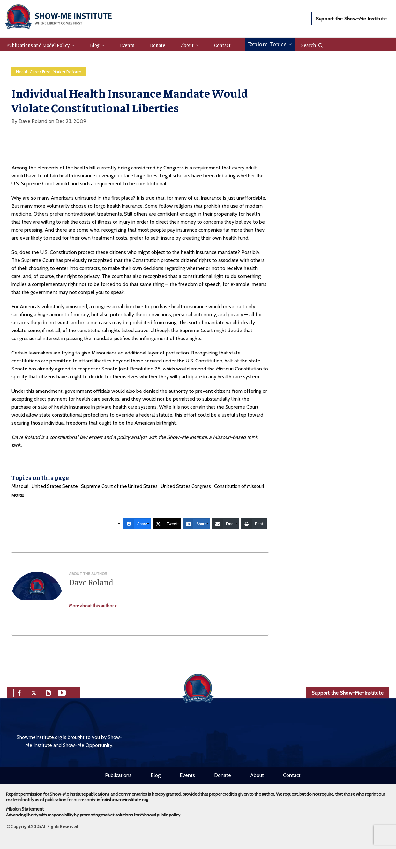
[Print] (254, 523)
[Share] (137, 523)
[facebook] (19, 692)
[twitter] (33, 692)
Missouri (19, 486)
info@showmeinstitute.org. (123, 799)
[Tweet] (167, 523)
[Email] (225, 523)
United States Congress (186, 486)
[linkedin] (48, 692)
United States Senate (55, 486)
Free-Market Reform (61, 72)
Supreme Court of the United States (119, 486)
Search (312, 44)
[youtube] (62, 692)
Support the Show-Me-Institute (348, 693)
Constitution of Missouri (239, 486)
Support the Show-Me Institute (351, 19)
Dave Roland (33, 121)
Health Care (27, 72)
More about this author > (93, 605)
